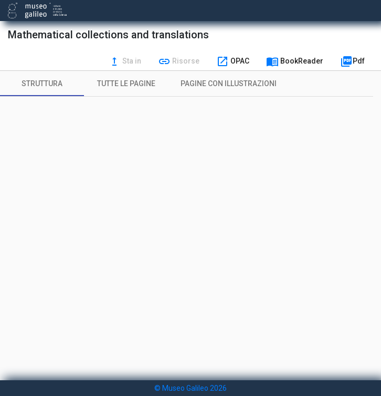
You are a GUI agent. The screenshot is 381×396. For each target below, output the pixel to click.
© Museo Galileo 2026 (190, 388)
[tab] (42, 83)
